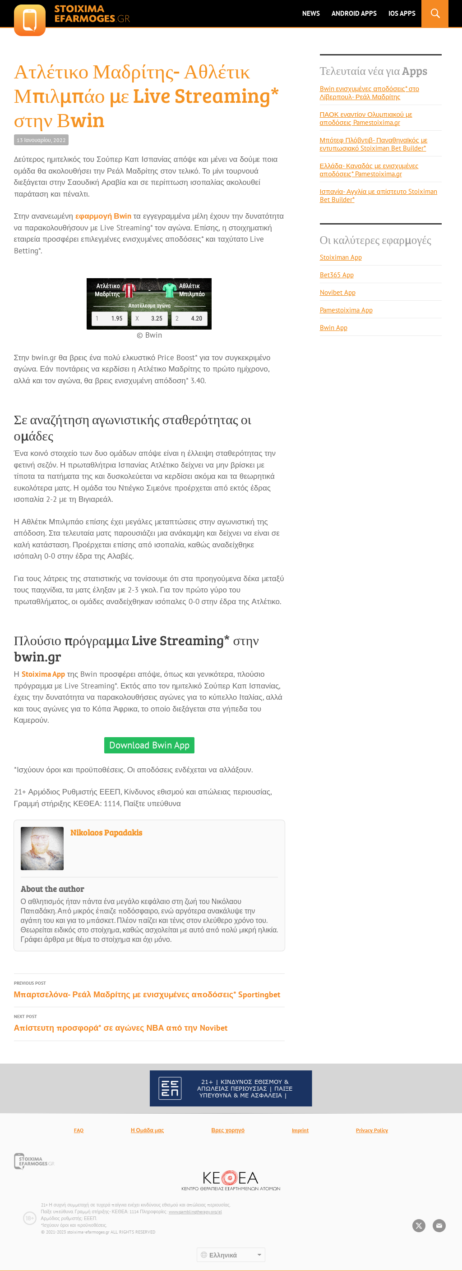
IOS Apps (402, 13)
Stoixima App (43, 674)
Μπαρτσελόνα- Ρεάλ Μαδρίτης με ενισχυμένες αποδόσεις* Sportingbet (149, 989)
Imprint (300, 1130)
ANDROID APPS (354, 13)
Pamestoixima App (346, 310)
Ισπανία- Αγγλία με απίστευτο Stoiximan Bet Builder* (379, 195)
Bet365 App (337, 275)
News (311, 13)
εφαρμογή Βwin (103, 216)
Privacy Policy (372, 1130)
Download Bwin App (149, 745)
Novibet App (338, 292)
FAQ (78, 1130)
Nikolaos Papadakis (106, 832)
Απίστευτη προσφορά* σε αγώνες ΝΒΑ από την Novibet (149, 1022)
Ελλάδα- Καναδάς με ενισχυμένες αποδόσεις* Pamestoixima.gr (369, 169)
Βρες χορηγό (228, 1130)
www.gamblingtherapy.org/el (195, 1212)
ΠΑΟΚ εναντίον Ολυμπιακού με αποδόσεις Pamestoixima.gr (366, 118)
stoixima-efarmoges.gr (72, 13)
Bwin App (333, 327)
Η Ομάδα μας (147, 1130)
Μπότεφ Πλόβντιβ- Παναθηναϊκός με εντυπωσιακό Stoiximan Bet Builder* (374, 144)
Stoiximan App (341, 257)
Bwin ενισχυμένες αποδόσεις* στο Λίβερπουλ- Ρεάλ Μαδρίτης (369, 92)
